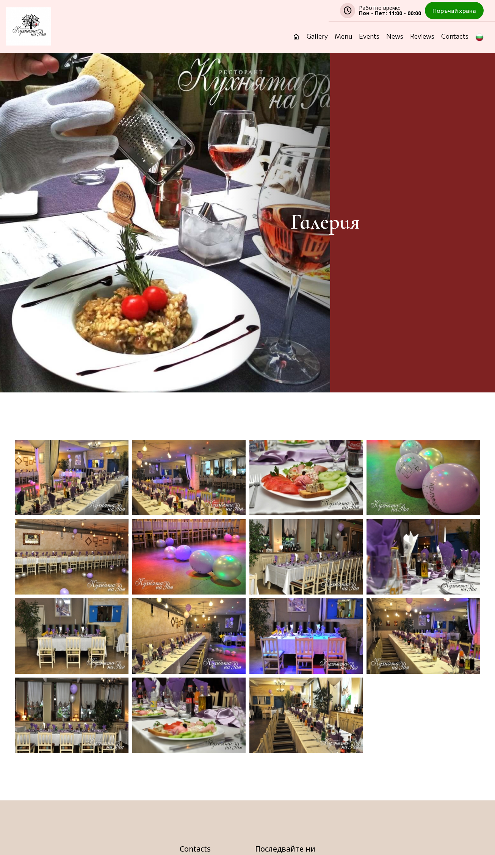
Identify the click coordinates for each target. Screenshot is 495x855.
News (394, 36)
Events (369, 36)
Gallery (317, 36)
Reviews (422, 36)
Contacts (454, 36)
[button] (479, 43)
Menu (343, 36)
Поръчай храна (454, 10)
